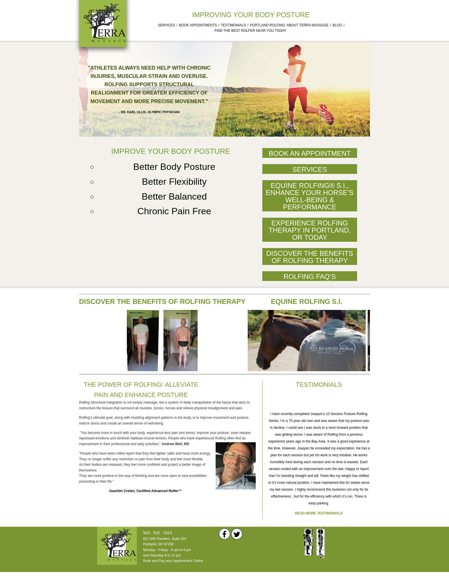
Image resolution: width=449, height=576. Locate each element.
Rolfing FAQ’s (309, 276)
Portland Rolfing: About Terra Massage (289, 25)
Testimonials (233, 25)
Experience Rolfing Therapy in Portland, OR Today (310, 230)
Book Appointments (198, 25)
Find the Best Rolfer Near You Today (250, 31)
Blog (337, 25)
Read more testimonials (319, 513)
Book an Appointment (310, 153)
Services (166, 25)
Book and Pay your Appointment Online (173, 561)
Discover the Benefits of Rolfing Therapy (309, 256)
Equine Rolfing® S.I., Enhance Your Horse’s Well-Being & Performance (309, 196)
